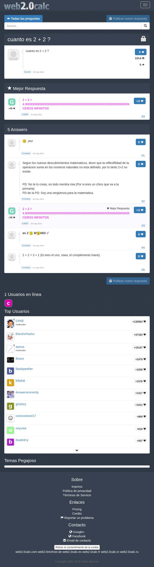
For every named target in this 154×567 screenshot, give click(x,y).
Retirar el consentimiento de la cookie (77, 547)
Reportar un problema (77, 518)
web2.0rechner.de (50, 552)
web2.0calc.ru (129, 552)
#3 (143, 116)
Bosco (20, 358)
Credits (77, 513)
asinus (20, 346)
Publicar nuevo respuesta (128, 18)
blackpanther (24, 369)
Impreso (77, 486)
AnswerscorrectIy (27, 392)
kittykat (20, 380)
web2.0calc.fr (91, 552)
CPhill (20, 321)
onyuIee (21, 428)
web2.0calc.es (72, 552)
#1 (143, 155)
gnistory (21, 404)
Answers (17, 129)
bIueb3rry (22, 440)
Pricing (77, 509)
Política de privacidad (77, 491)
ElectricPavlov (25, 334)
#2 (143, 201)
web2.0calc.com (26, 552)
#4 (143, 247)
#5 (143, 270)
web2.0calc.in (110, 552)
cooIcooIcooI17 (26, 416)
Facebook (76, 536)
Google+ (77, 532)
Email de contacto (77, 540)
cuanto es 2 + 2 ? (29, 39)
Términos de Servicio (77, 495)
